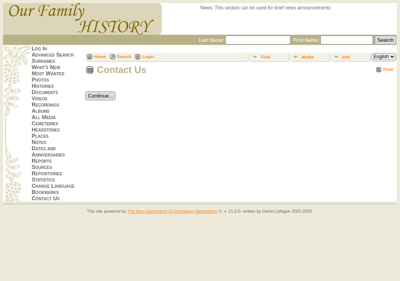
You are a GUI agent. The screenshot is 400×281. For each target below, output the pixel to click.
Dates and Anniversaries (48, 151)
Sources (42, 167)
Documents (45, 92)
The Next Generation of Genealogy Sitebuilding (172, 211)
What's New (46, 67)
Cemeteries (45, 123)
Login (148, 56)
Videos (39, 98)
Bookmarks (45, 192)
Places (40, 136)
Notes (39, 142)
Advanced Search (53, 55)
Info (346, 57)
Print (388, 69)
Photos (40, 79)
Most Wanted (48, 73)
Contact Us (46, 198)
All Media (44, 117)
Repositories (47, 173)
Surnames (43, 61)
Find (265, 57)
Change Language (53, 186)
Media (308, 57)
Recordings (45, 104)
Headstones (46, 129)
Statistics (43, 179)
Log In (39, 48)
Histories (43, 86)
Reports (42, 161)
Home (100, 56)
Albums (41, 111)
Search (124, 56)
